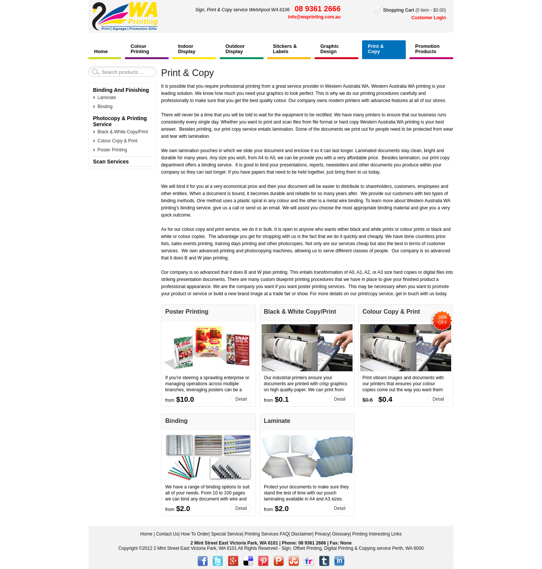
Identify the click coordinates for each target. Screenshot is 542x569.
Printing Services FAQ (267, 534)
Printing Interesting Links (377, 534)
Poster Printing (187, 311)
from (169, 400)
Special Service (226, 534)
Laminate (277, 421)
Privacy (322, 534)
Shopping (394, 10)
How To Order (195, 534)
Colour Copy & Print (391, 311)
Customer (422, 17)
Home (146, 534)
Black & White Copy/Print (300, 311)
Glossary (341, 534)
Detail (241, 399)
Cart (414, 10)
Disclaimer (301, 534)
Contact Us (167, 534)
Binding (176, 421)
